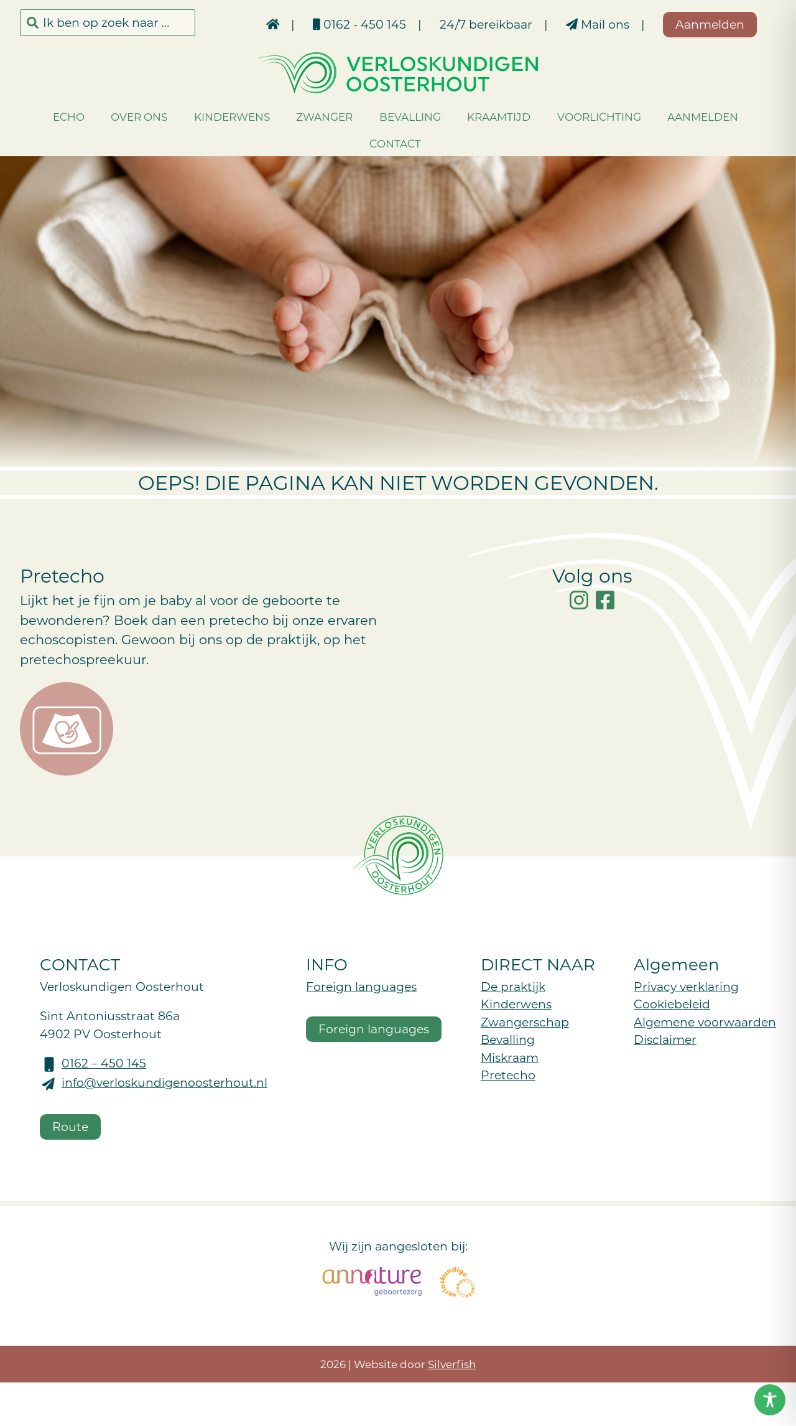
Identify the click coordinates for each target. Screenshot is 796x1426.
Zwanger (324, 116)
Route (70, 1126)
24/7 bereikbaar (486, 24)
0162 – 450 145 (104, 1063)
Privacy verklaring (686, 986)
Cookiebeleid (672, 1003)
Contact (395, 143)
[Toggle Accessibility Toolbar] (770, 1400)
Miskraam (510, 1057)
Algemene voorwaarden (705, 1022)
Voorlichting (599, 116)
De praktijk (513, 986)
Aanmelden (702, 116)
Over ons (139, 116)
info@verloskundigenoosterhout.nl (164, 1082)
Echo (69, 116)
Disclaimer (665, 1039)
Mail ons (597, 24)
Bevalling (410, 116)
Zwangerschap (525, 1022)
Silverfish (452, 1364)
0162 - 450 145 (359, 24)
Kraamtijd (498, 116)
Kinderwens (232, 116)
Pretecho (508, 1074)
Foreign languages (361, 986)
